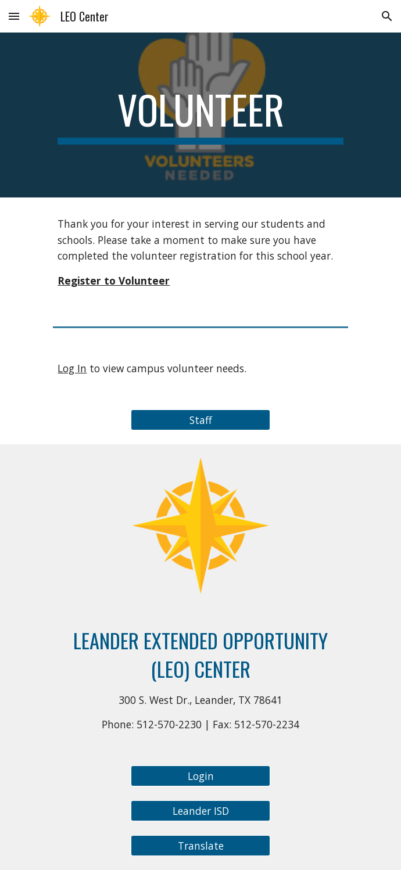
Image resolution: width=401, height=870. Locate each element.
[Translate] (200, 845)
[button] (14, 16)
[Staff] (200, 420)
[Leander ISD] (200, 811)
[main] (200, 115)
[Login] (200, 776)
